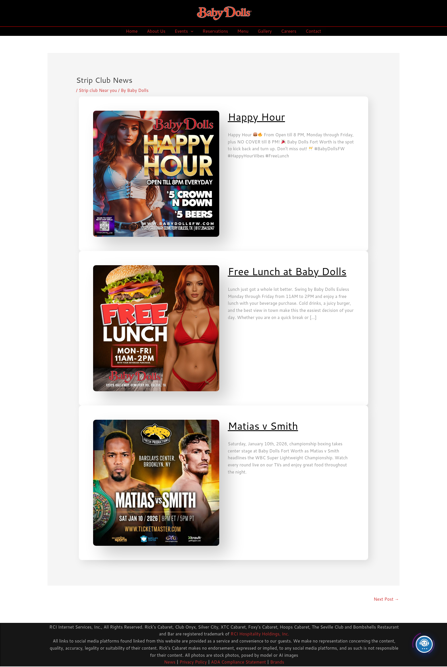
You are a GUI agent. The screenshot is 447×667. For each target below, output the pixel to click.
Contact (311, 31)
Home (134, 31)
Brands (277, 662)
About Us (158, 31)
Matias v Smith (263, 426)
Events (185, 31)
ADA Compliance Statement (238, 662)
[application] (191, 31)
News (169, 662)
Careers (287, 31)
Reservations (216, 31)
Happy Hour (256, 117)
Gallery (263, 31)
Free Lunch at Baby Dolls (287, 271)
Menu (242, 31)
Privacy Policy (193, 662)
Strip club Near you (98, 90)
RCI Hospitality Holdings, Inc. (260, 634)
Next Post (386, 599)
